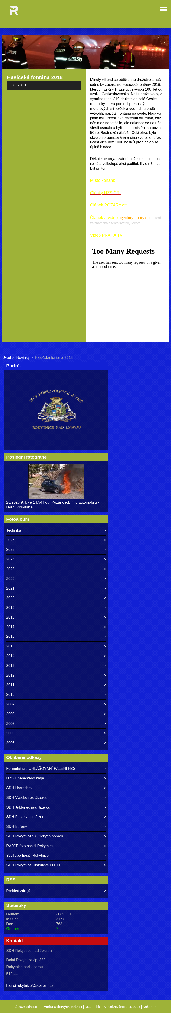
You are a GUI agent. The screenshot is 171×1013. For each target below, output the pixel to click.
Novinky (23, 358)
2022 (10, 579)
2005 (10, 743)
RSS (88, 1007)
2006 (10, 733)
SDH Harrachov (19, 788)
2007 (10, 724)
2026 (10, 540)
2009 (10, 704)
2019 (10, 608)
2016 (10, 636)
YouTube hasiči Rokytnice (27, 855)
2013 (10, 666)
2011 (10, 685)
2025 (10, 549)
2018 (10, 617)
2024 (10, 559)
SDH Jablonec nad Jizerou (28, 807)
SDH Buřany (16, 826)
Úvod (6, 358)
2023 (10, 569)
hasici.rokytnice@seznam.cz (29, 986)
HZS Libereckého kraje (25, 778)
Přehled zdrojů (18, 891)
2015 (10, 646)
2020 (10, 598)
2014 (10, 656)
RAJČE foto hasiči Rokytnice (30, 846)
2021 (10, 588)
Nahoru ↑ (149, 1007)
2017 (10, 627)
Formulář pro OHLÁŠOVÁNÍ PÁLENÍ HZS (40, 768)
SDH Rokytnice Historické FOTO (33, 865)
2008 (10, 714)
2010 (10, 694)
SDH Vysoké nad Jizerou (26, 798)
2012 (10, 675)
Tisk (97, 1007)
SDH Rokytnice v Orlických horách (34, 836)
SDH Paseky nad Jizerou (27, 817)
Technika (13, 530)
